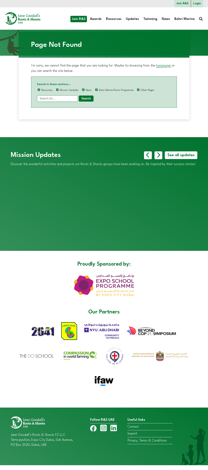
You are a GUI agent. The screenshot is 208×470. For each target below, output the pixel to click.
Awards (96, 19)
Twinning (150, 19)
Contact (133, 431)
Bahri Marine (184, 19)
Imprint (132, 438)
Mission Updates (69, 90)
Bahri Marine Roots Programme (116, 90)
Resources (113, 19)
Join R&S (182, 3)
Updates (132, 19)
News (166, 19)
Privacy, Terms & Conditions (147, 445)
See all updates (181, 155)
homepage (163, 65)
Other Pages (147, 90)
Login (197, 3)
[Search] (57, 98)
